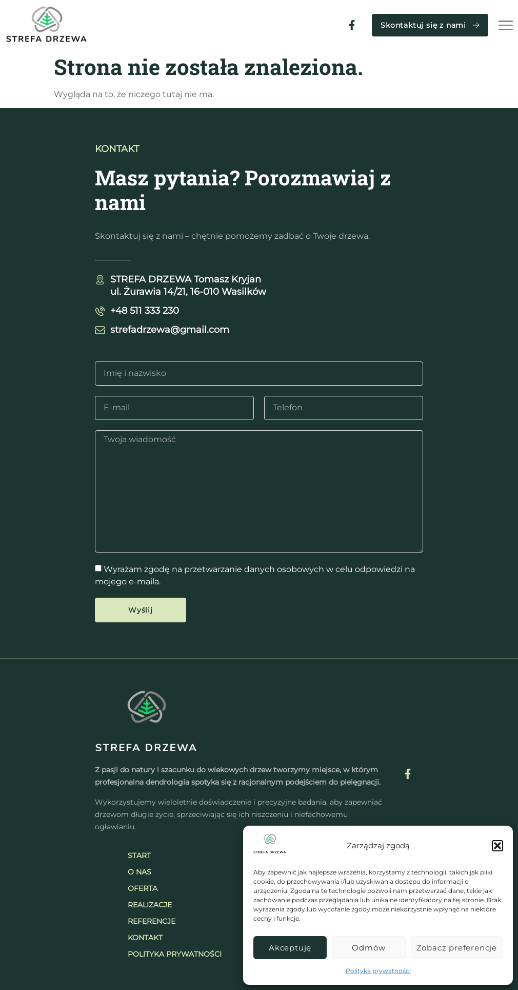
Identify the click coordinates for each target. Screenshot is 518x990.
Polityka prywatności (378, 971)
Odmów (368, 948)
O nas (139, 872)
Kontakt (145, 937)
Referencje (151, 921)
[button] (497, 846)
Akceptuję (290, 948)
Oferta (142, 888)
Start (139, 855)
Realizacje (150, 904)
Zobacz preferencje (456, 948)
